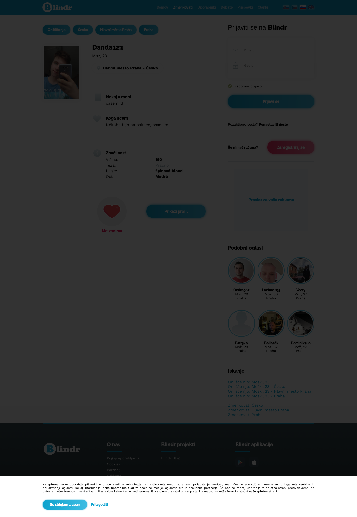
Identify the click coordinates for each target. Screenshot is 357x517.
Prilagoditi (99, 505)
